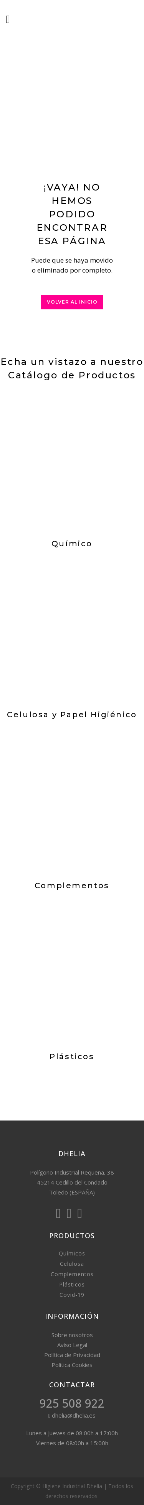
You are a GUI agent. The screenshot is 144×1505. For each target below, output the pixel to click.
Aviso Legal (72, 1345)
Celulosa (72, 1263)
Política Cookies (72, 1365)
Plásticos (72, 1284)
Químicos (72, 1253)
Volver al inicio (72, 302)
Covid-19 (72, 1294)
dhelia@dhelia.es (72, 1415)
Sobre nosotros (72, 1335)
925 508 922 (72, 1403)
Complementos (72, 1274)
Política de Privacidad (72, 1355)
